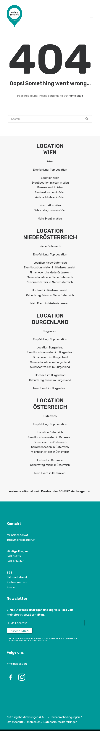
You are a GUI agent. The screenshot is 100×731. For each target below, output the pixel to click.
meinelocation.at (17, 535)
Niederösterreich (50, 246)
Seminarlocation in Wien (50, 192)
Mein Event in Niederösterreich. (50, 303)
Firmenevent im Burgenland (50, 357)
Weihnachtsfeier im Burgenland (50, 367)
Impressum (33, 722)
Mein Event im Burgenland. (50, 388)
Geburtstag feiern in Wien (50, 210)
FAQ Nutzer (14, 556)
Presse (11, 587)
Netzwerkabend (17, 577)
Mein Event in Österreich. (50, 473)
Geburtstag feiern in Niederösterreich (50, 295)
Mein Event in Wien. (50, 218)
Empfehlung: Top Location (50, 169)
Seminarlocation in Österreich (50, 447)
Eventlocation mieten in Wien (50, 182)
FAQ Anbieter (15, 561)
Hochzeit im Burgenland (50, 375)
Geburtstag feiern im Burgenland (50, 380)
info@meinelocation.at (21, 539)
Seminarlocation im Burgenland (50, 362)
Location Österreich (50, 432)
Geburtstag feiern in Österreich (50, 465)
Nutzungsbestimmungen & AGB (27, 717)
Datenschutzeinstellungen (60, 722)
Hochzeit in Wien (50, 205)
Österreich (50, 416)
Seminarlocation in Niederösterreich (50, 277)
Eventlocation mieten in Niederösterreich (50, 267)
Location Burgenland (50, 347)
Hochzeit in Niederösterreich (50, 290)
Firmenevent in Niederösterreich (50, 272)
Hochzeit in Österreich (50, 460)
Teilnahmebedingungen (65, 717)
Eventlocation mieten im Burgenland (50, 352)
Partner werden (17, 582)
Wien (50, 161)
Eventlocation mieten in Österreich (50, 437)
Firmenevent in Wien (50, 187)
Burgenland (50, 331)
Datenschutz (15, 722)
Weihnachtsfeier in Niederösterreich (50, 282)
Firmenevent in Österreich (50, 442)
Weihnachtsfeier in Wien (50, 197)
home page (76, 95)
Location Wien (50, 178)
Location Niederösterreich (50, 262)
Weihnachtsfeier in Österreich (50, 451)
